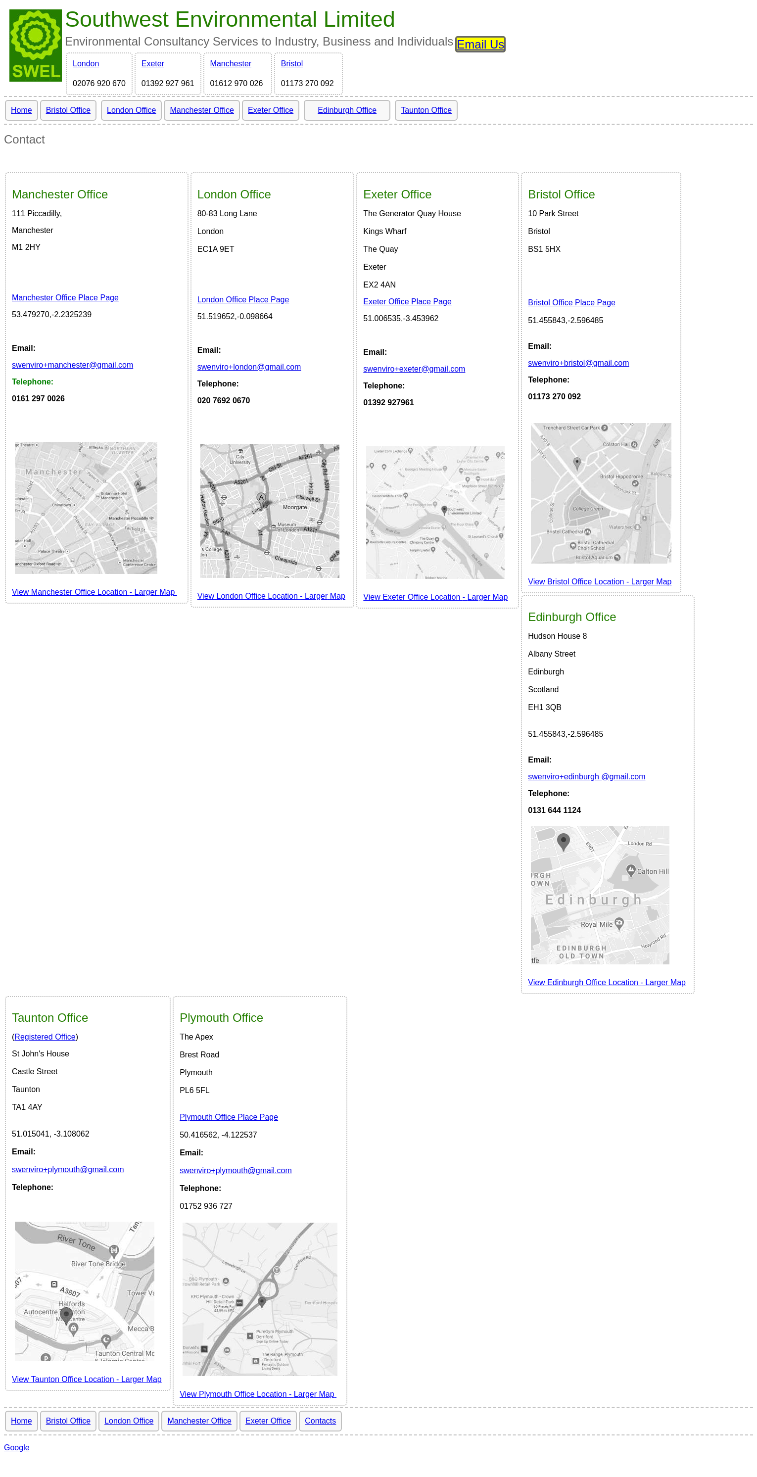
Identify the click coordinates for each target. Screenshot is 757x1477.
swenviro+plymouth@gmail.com (68, 1169)
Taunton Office (426, 110)
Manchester (231, 63)
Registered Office (44, 1037)
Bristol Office (68, 110)
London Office (131, 110)
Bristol (292, 63)
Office (60, 194)
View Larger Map (599, 581)
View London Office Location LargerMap (271, 596)
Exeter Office (270, 110)
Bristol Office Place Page (571, 302)
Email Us (480, 44)
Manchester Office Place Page (65, 297)
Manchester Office (202, 110)
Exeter (153, 63)
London (86, 63)
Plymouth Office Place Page (229, 1117)
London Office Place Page (243, 299)
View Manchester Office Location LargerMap (94, 592)
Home (21, 110)
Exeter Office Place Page (407, 301)
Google (17, 1447)
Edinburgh (572, 616)
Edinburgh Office (347, 110)
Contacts (320, 1421)
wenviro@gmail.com (72, 365)
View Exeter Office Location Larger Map (435, 597)
